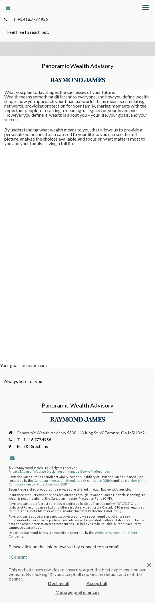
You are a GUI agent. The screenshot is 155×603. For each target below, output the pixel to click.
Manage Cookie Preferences (88, 471)
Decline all (58, 583)
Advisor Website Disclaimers (42, 471)
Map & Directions (32, 446)
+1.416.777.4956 (32, 19)
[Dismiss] (149, 565)
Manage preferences (77, 592)
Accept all (96, 583)
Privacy (14, 471)
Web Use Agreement (110, 532)
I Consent (18, 556)
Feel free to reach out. (28, 32)
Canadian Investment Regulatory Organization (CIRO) (73, 480)
